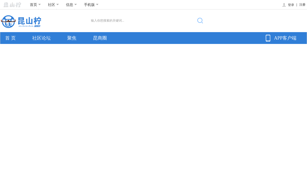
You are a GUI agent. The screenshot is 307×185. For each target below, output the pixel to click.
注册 (302, 4)
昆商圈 (100, 38)
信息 (71, 4)
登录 (288, 5)
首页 (35, 4)
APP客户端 (280, 38)
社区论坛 (41, 38)
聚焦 (71, 38)
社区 (53, 4)
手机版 (91, 4)
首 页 (10, 38)
